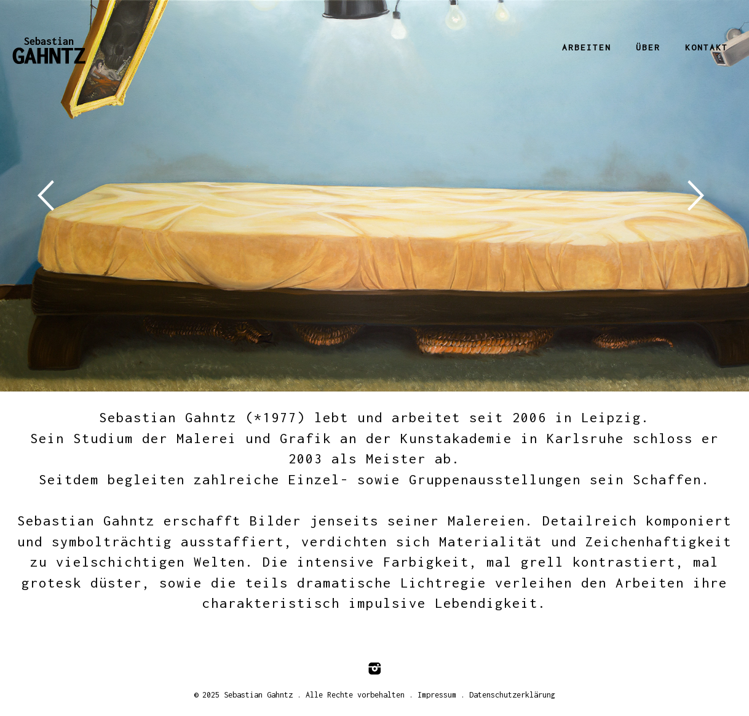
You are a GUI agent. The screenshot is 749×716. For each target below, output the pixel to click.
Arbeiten (586, 47)
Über (648, 47)
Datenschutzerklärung (512, 694)
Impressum (437, 694)
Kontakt (706, 47)
